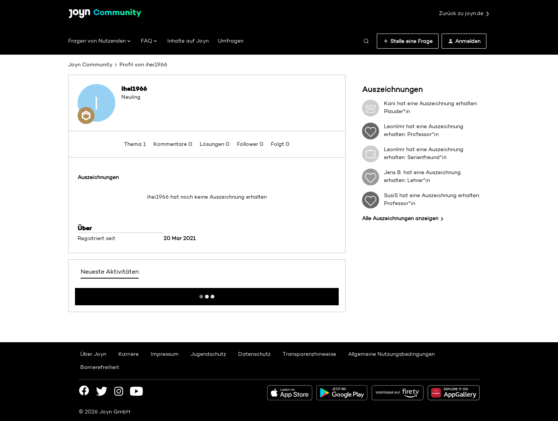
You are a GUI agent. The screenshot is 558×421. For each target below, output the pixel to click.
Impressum (165, 354)
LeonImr (394, 126)
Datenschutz (254, 354)
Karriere (128, 354)
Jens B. (393, 172)
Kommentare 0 (173, 144)
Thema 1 (135, 144)
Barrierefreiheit (99, 367)
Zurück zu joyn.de (464, 13)
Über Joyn (93, 354)
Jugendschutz (208, 354)
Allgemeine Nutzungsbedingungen (391, 354)
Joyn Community (90, 64)
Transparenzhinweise (309, 354)
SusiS (391, 195)
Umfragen (230, 41)
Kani (390, 103)
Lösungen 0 (215, 144)
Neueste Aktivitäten (110, 271)
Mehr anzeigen (206, 294)
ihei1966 (134, 88)
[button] (408, 41)
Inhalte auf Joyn (188, 41)
